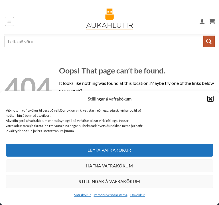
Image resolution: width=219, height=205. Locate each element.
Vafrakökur (82, 195)
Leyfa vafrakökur (109, 150)
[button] (210, 99)
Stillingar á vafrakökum (109, 181)
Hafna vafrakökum (109, 165)
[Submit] (209, 41)
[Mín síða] (202, 21)
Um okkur (137, 195)
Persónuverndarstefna (110, 195)
